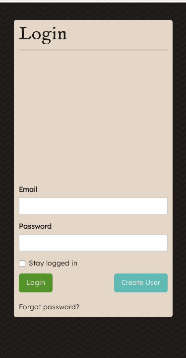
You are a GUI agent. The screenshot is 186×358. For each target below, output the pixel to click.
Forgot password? (49, 306)
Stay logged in (48, 263)
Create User (141, 282)
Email (28, 189)
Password (35, 226)
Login (35, 282)
